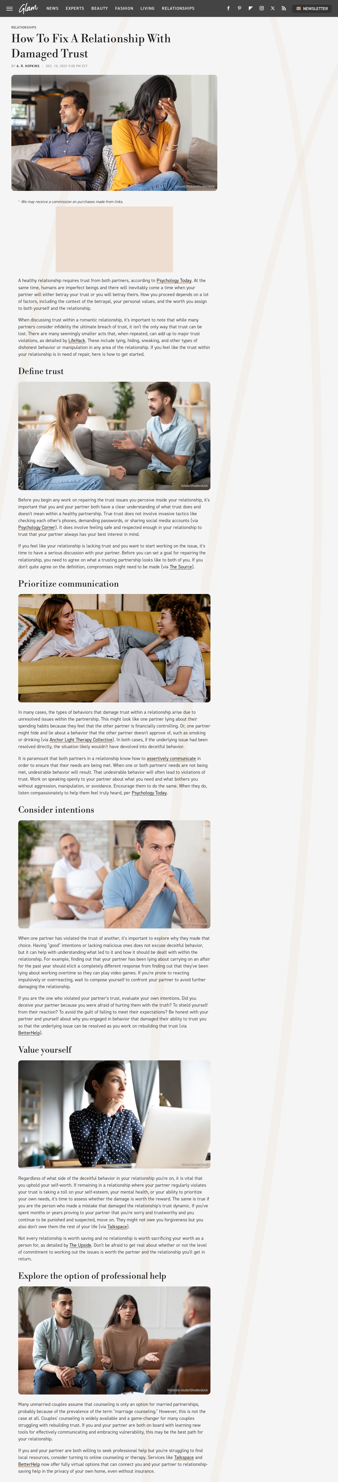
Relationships (178, 8)
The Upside (80, 1245)
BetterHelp (29, 1033)
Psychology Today (174, 280)
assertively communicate (171, 758)
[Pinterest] (239, 10)
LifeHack (76, 340)
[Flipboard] (250, 10)
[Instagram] (262, 10)
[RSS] (284, 10)
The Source (181, 567)
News (52, 8)
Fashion (124, 8)
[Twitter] (273, 10)
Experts (75, 8)
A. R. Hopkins (28, 66)
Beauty (99, 8)
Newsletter (312, 8)
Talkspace (117, 1226)
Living (147, 8)
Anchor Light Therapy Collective (81, 740)
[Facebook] (228, 10)
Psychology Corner (36, 527)
